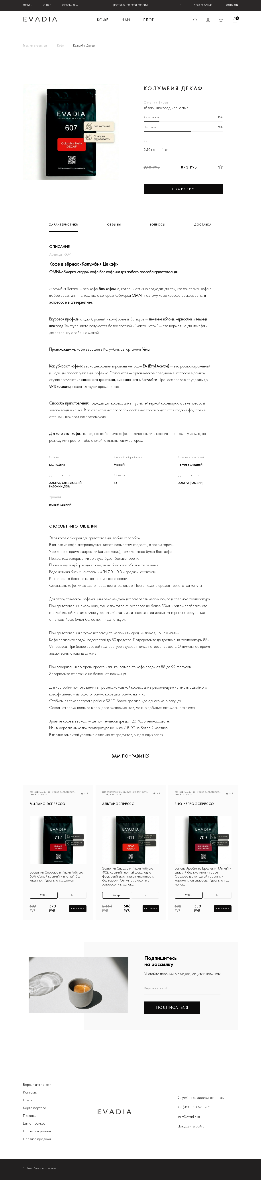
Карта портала (35, 1107)
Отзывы (28, 5)
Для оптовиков (34, 1123)
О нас (47, 5)
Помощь (29, 1115)
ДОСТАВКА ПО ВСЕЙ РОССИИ (130, 5)
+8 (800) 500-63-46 (194, 1107)
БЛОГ (148, 20)
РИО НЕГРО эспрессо (194, 804)
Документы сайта (191, 1126)
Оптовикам (70, 5)
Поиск (28, 1100)
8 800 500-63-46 (203, 5)
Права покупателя (37, 1131)
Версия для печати (37, 1084)
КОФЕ (102, 20)
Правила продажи (37, 1139)
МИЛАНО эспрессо (48, 804)
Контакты (232, 5)
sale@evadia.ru (189, 1116)
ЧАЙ (126, 20)
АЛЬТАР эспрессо (118, 804)
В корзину (77, 908)
